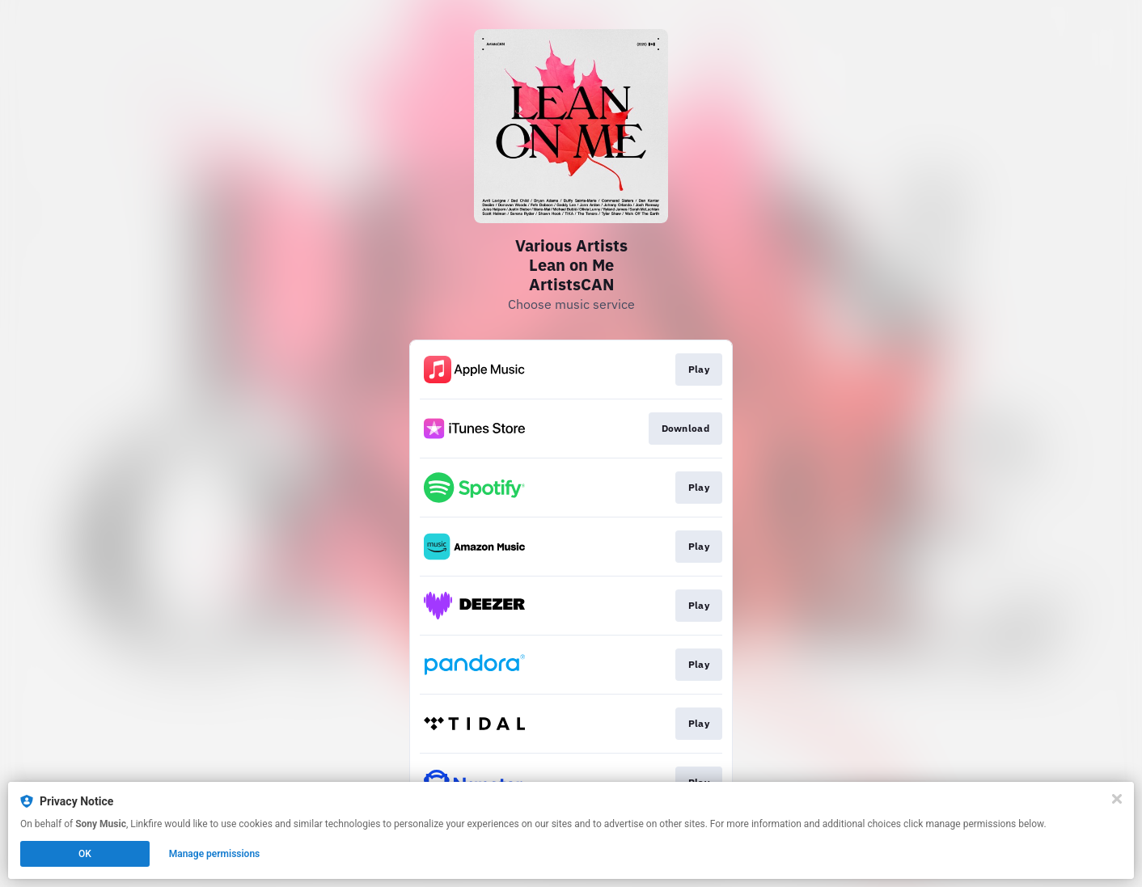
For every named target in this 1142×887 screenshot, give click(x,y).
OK (84, 854)
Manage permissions (214, 854)
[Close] (1117, 799)
